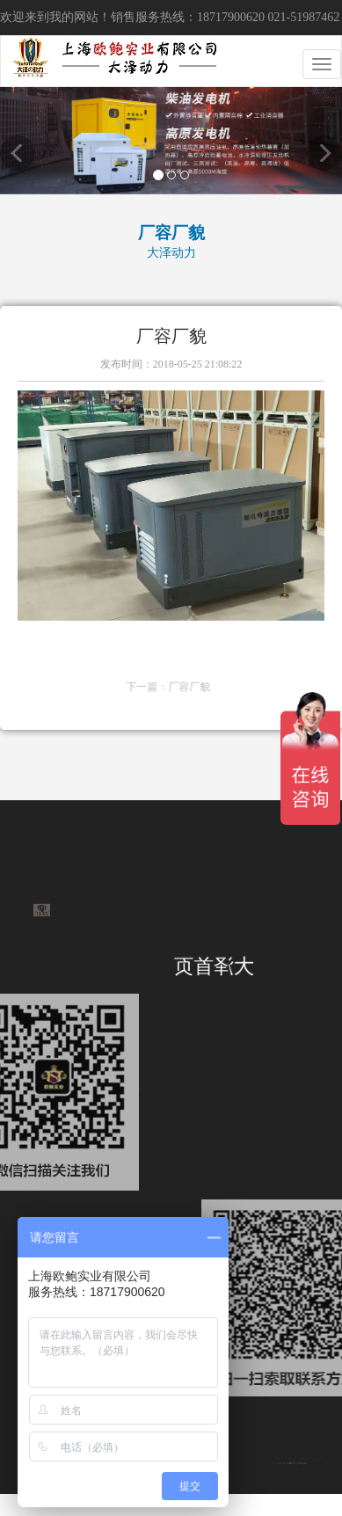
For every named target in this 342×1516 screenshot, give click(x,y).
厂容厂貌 (244, 687)
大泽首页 (208, 967)
